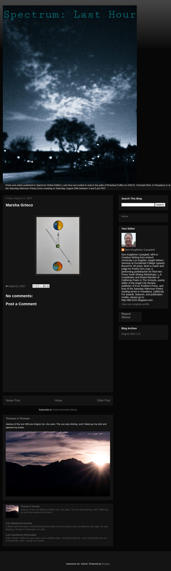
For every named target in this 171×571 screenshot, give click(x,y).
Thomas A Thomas (18, 418)
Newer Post (13, 400)
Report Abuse (126, 315)
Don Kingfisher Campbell (140, 249)
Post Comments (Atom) (65, 409)
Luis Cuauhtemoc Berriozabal (21, 534)
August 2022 (128, 333)
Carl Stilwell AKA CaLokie (19, 523)
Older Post (103, 400)
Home (58, 400)
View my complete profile (135, 304)
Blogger (106, 563)
